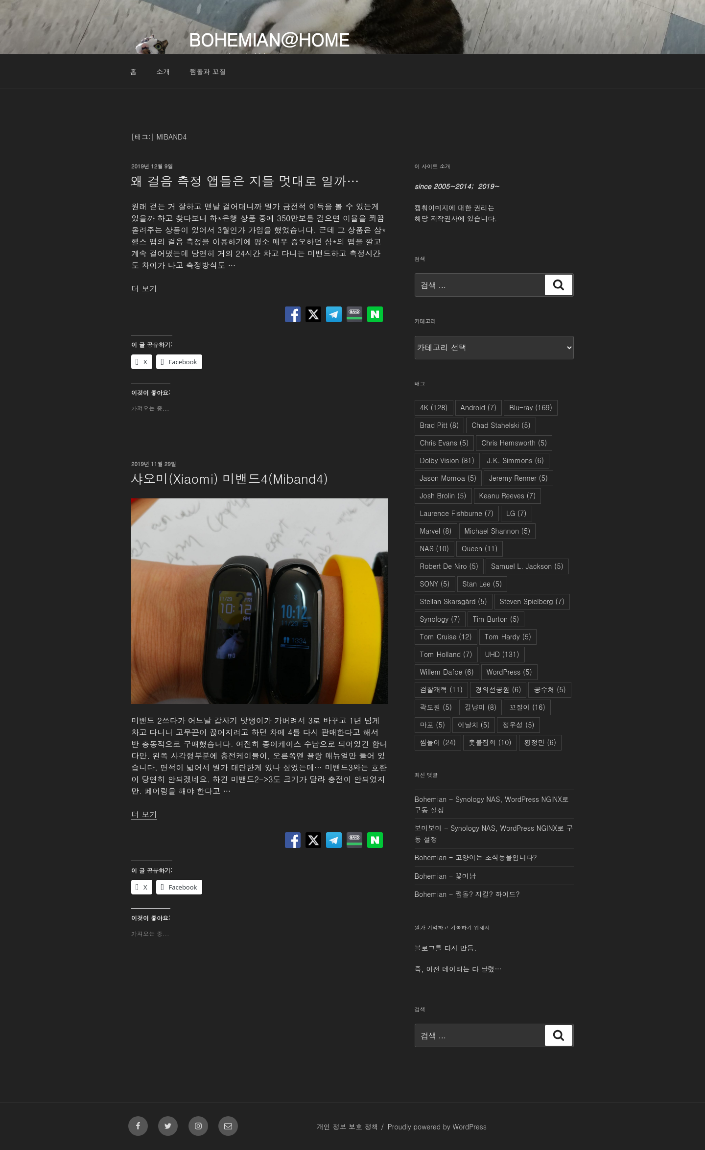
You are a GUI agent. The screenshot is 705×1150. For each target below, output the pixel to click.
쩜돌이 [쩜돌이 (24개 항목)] (438, 742)
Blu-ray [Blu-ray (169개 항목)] (530, 407)
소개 (163, 71)
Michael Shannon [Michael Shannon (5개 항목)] (498, 531)
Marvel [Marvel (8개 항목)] (436, 531)
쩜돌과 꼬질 (207, 71)
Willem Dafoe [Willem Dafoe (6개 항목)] (447, 672)
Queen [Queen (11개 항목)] (479, 548)
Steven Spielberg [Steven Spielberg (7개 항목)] (532, 601)
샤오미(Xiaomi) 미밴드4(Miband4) (229, 478)
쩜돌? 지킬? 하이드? (487, 894)
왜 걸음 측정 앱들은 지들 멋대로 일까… (244, 180)
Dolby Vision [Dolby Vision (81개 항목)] (447, 460)
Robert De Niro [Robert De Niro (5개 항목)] (449, 566)
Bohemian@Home (268, 38)
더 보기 (144, 288)
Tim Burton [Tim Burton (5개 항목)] (496, 619)
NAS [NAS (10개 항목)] (434, 548)
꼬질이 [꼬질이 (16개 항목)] (527, 707)
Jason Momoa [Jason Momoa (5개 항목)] (448, 478)
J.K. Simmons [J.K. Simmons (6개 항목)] (515, 460)
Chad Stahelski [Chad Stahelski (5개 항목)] (501, 425)
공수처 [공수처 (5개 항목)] (549, 689)
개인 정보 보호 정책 (347, 1126)
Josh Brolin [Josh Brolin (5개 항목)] (443, 495)
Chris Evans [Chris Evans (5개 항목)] (444, 442)
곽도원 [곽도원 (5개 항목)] (436, 707)
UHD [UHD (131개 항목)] (502, 654)
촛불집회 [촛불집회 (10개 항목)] (490, 742)
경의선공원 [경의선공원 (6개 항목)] (498, 689)
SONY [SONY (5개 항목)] (435, 583)
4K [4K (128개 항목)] (434, 407)
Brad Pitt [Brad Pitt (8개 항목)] (439, 425)
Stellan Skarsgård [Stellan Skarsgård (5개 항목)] (453, 601)
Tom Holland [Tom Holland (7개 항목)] (446, 654)
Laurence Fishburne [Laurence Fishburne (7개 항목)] (457, 513)
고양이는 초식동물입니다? (496, 857)
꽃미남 (465, 876)
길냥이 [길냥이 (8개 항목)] (480, 707)
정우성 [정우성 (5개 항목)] (518, 724)
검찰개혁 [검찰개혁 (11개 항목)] (441, 689)
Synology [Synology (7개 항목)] (440, 619)
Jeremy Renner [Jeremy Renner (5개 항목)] (518, 478)
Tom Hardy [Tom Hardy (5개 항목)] (508, 636)
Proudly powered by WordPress (437, 1126)
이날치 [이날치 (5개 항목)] (474, 724)
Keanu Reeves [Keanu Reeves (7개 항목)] (507, 495)
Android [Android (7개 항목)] (479, 407)
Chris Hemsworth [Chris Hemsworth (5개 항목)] (514, 442)
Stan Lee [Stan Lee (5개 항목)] (482, 583)
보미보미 (428, 828)
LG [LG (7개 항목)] (516, 513)
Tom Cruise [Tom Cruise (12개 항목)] (446, 636)
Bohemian (431, 799)
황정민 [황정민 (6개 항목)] (540, 742)
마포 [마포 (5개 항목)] (432, 724)
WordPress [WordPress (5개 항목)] (509, 672)
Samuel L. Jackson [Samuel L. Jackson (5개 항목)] (527, 566)
